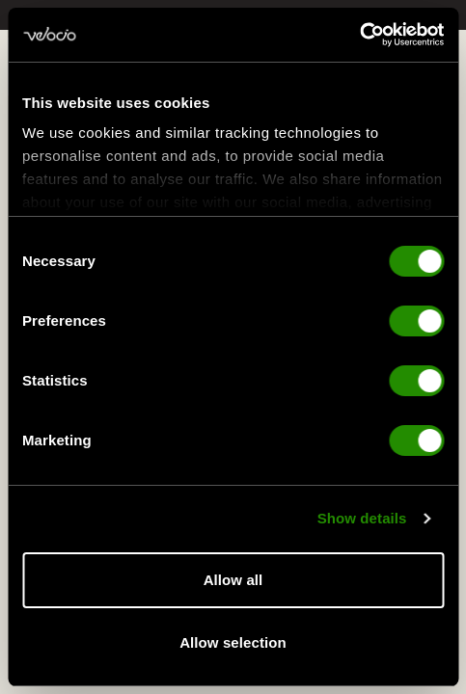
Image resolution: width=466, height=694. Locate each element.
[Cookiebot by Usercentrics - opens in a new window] (359, 34)
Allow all (233, 580)
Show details (362, 520)
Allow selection (233, 642)
